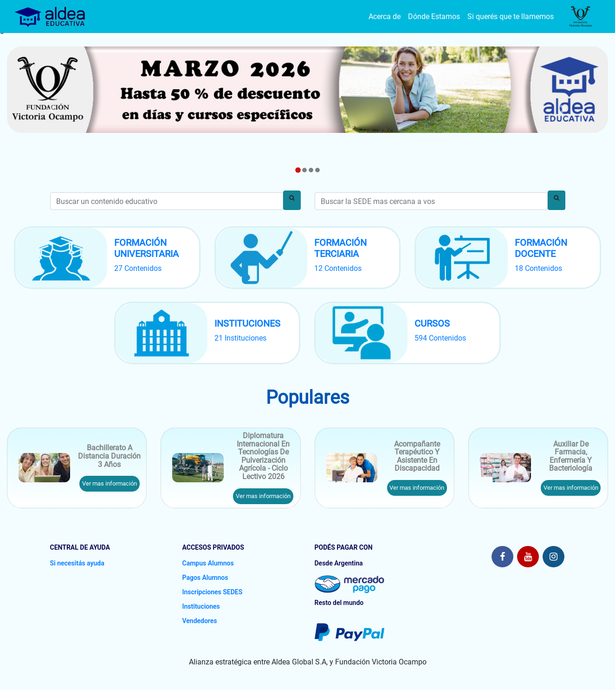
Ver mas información (109, 483)
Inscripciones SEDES (212, 592)
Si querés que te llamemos (510, 16)
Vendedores (199, 620)
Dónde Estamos (434, 16)
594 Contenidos (440, 338)
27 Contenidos (138, 268)
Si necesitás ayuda (77, 563)
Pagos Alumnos (205, 577)
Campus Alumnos (208, 563)
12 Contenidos (338, 268)
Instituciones (201, 606)
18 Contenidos (538, 268)
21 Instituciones (240, 338)
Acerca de (385, 16)
